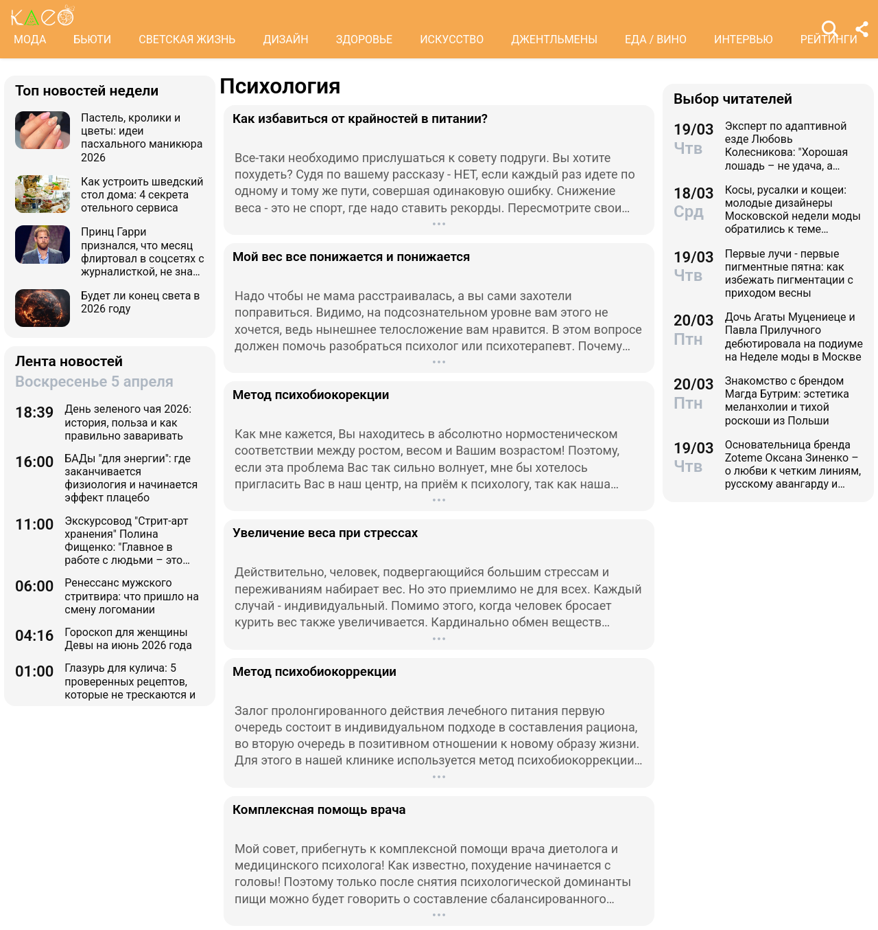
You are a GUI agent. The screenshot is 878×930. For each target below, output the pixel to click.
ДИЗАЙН (285, 39)
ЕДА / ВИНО (656, 39)
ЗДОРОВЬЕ (364, 39)
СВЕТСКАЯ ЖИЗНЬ (187, 39)
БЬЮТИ (92, 39)
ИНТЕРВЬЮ (743, 39)
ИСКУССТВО (452, 39)
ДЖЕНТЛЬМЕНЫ (554, 39)
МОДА (30, 39)
